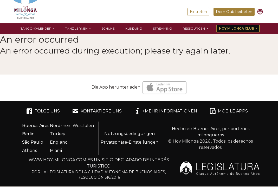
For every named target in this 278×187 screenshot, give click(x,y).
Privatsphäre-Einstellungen (129, 142)
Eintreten (198, 11)
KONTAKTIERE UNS (97, 111)
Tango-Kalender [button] (36, 28)
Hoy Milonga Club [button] (237, 28)
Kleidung (133, 28)
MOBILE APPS (229, 111)
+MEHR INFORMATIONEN (165, 111)
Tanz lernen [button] (76, 28)
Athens (29, 150)
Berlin (28, 133)
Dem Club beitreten (234, 11)
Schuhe (108, 28)
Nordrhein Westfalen (72, 125)
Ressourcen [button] (194, 28)
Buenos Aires (35, 125)
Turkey (57, 133)
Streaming (162, 28)
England (59, 142)
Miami (56, 150)
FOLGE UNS (43, 111)
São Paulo (32, 142)
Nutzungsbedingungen (129, 133)
